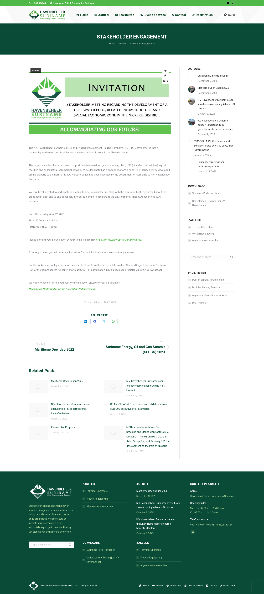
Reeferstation (199, 303)
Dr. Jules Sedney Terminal (206, 287)
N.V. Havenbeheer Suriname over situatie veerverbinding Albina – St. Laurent (145, 385)
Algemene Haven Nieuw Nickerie (209, 295)
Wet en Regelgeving (203, 233)
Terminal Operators (202, 227)
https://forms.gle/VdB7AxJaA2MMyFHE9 (119, 239)
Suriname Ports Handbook (206, 193)
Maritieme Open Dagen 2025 (67, 381)
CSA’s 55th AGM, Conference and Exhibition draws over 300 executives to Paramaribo (138, 406)
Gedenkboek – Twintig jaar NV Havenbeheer (208, 203)
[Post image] (38, 386)
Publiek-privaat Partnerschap (208, 279)
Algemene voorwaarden (205, 240)
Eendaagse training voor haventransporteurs (211, 164)
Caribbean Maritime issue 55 (213, 75)
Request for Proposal (63, 427)
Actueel (35, 70)
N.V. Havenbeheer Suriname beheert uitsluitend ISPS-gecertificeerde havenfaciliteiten (71, 409)
